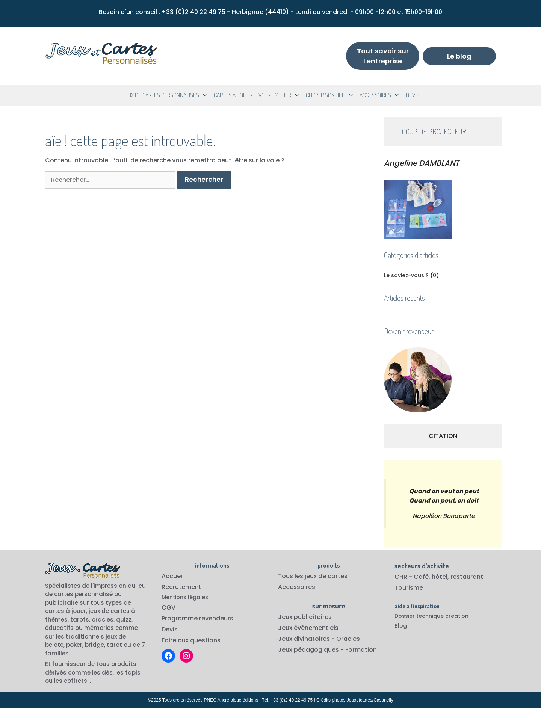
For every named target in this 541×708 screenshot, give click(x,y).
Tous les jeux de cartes (313, 576)
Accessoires (296, 587)
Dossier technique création (431, 616)
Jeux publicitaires (305, 617)
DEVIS (412, 95)
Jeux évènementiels (308, 627)
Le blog (459, 56)
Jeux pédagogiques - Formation (327, 649)
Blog (400, 626)
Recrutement (181, 587)
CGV (168, 607)
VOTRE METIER (280, 95)
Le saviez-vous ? (406, 275)
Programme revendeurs (197, 618)
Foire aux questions (191, 640)
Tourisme (408, 587)
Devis (170, 629)
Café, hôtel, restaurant (448, 576)
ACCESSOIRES (381, 95)
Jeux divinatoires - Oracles (319, 638)
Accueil (173, 576)
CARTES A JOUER (233, 95)
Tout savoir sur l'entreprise (383, 56)
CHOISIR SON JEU (331, 95)
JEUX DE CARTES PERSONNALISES (166, 95)
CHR (400, 576)
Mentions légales (185, 597)
